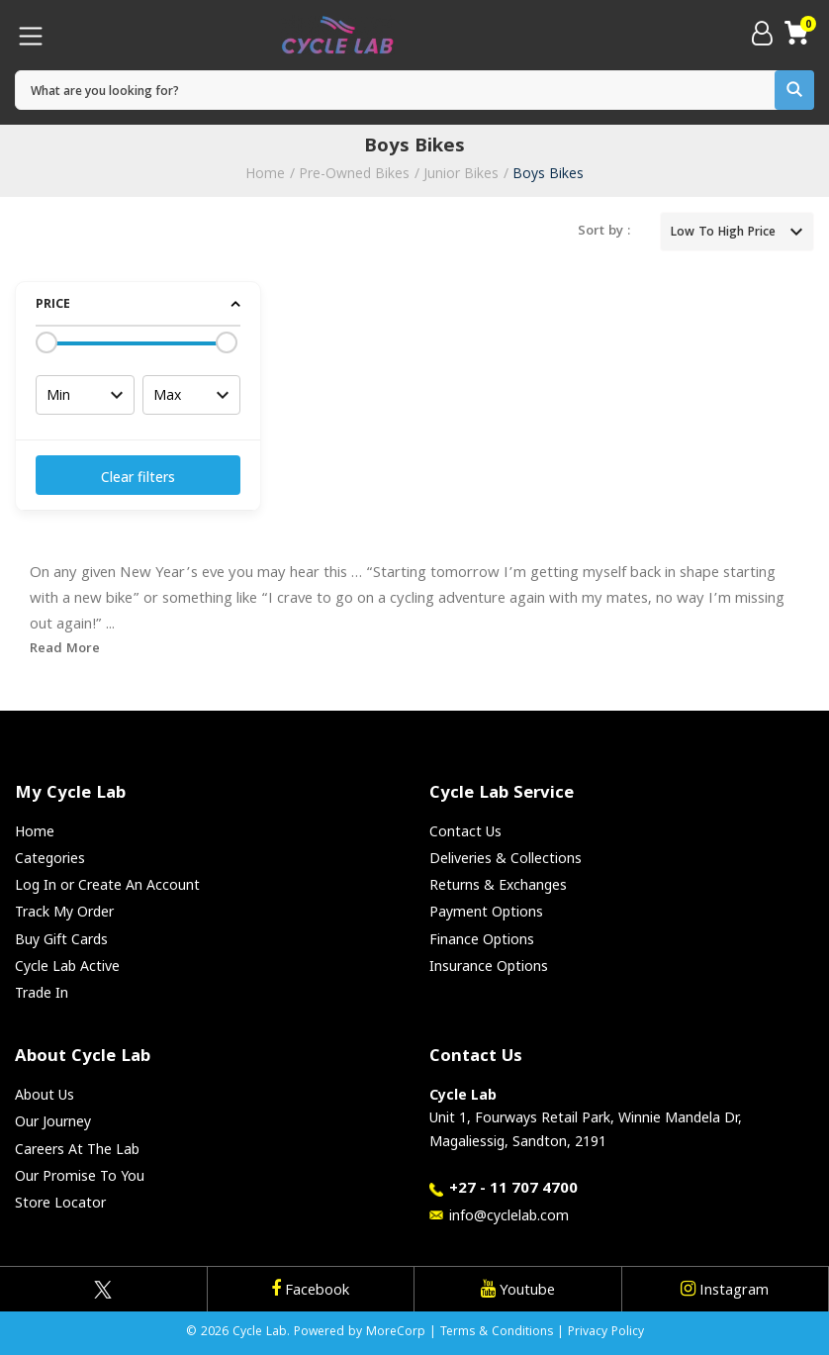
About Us (44, 1094)
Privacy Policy (606, 1332)
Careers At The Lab (77, 1148)
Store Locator (60, 1202)
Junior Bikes (461, 172)
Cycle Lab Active (67, 965)
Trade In (41, 992)
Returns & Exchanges (498, 884)
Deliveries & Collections (505, 857)
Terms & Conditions (496, 1332)
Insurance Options (488, 965)
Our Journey (53, 1121)
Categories (50, 857)
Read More (65, 649)
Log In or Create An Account (107, 884)
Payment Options (486, 911)
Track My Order (64, 911)
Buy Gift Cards (61, 938)
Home (265, 172)
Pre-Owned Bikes (354, 172)
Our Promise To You (79, 1175)
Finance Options (481, 938)
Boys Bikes (548, 172)
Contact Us (465, 831)
